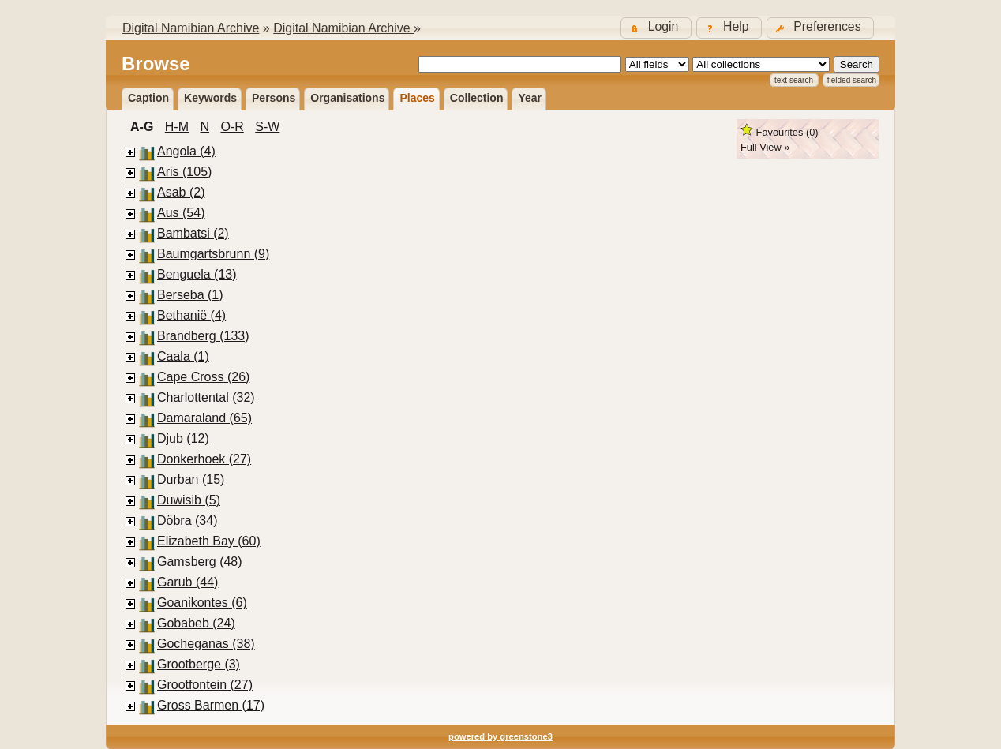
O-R (231, 126)
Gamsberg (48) (199, 561)
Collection (477, 98)
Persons (273, 98)
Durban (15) (190, 479)
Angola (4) (186, 151)
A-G (141, 126)
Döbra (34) (187, 520)
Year (530, 98)
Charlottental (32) (206, 397)
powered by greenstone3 (500, 736)
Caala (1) (183, 356)
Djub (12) (183, 438)
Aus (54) (180, 212)
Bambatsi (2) (193, 233)
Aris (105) (184, 171)
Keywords (210, 98)
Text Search (793, 80)
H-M (177, 126)
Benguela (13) (197, 274)
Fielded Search (851, 80)
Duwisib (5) (188, 500)
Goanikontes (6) (202, 602)
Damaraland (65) (204, 418)
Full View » (764, 147)
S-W (267, 126)
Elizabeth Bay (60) (209, 541)
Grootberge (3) (198, 664)
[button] (820, 28)
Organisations (347, 98)
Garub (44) (187, 582)
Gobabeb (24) (196, 623)
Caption (148, 98)
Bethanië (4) (191, 315)
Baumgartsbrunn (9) (213, 253)
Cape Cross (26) (203, 377)
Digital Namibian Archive (190, 28)
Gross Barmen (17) (210, 705)
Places (416, 98)
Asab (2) (180, 192)
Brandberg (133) (203, 336)
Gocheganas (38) (206, 643)
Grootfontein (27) (205, 684)
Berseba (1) (190, 294)
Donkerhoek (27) (204, 459)
